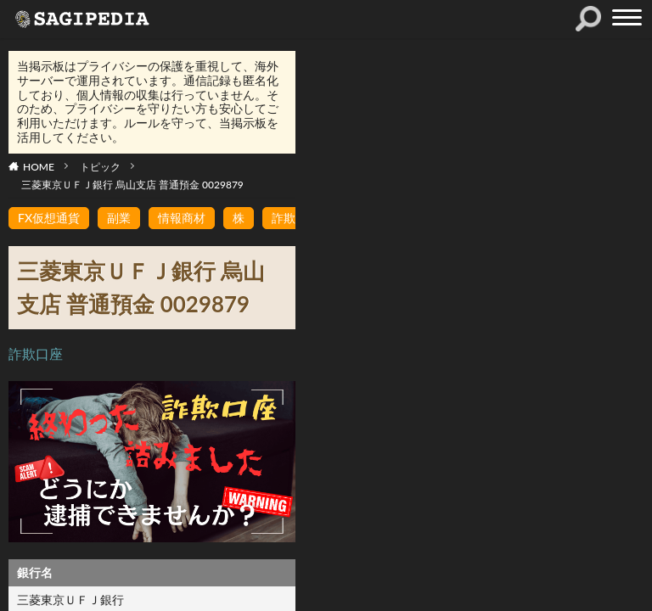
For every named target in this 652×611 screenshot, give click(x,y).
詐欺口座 (35, 354)
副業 (119, 217)
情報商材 (181, 217)
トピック (100, 166)
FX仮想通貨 (49, 217)
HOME (38, 166)
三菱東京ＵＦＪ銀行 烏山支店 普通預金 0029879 (132, 184)
